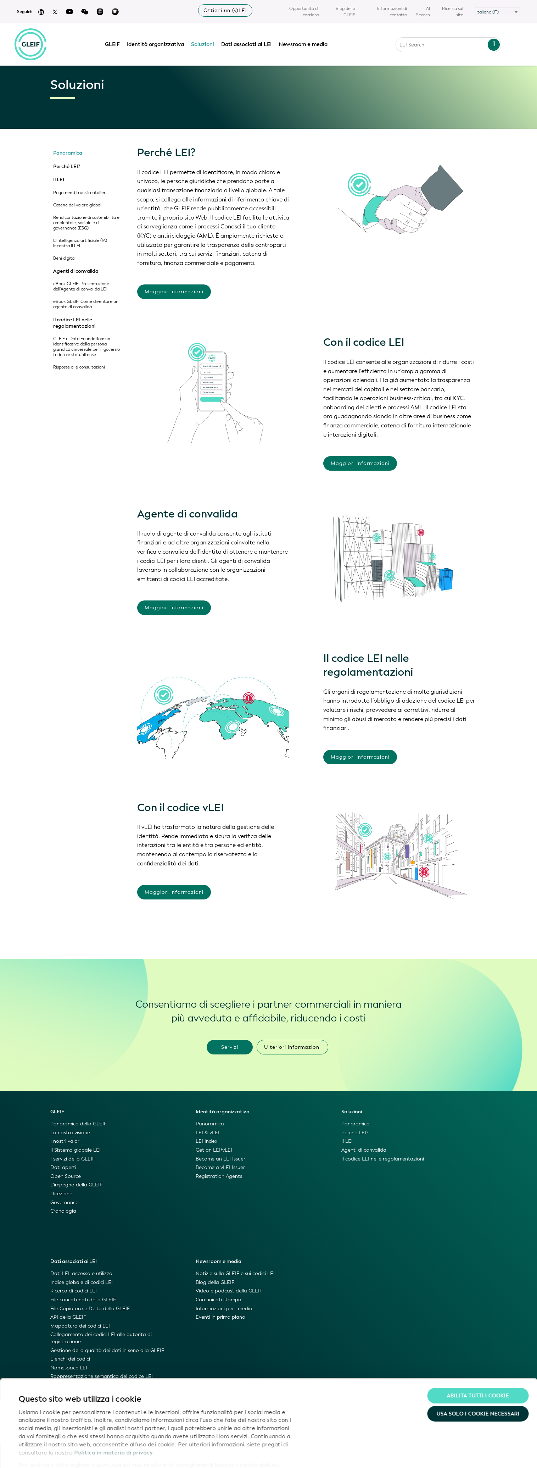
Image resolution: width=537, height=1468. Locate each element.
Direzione (61, 1193)
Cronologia (63, 1211)
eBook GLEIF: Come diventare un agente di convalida (85, 304)
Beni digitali (65, 258)
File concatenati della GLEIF (83, 1299)
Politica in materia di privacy (113, 1423)
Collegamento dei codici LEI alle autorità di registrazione (101, 1338)
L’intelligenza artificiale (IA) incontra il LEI (80, 243)
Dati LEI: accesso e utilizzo (81, 1273)
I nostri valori (65, 1141)
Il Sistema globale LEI (75, 1150)
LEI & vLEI (207, 1132)
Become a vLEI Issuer (220, 1167)
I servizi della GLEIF (72, 1159)
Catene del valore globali (77, 205)
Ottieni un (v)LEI (225, 10)
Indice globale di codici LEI (81, 1282)
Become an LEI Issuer (220, 1159)
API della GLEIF (68, 1317)
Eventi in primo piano (220, 1317)
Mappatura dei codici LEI (80, 1326)
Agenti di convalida (76, 271)
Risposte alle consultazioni (79, 367)
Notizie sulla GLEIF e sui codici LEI (235, 1273)
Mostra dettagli (39, 1454)
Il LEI (58, 180)
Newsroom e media (304, 43)
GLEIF (114, 43)
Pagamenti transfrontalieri (80, 192)
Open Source (65, 1176)
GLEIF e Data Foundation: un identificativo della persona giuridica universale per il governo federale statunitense (86, 347)
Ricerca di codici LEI (73, 1290)
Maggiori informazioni (174, 291)
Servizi (229, 1047)
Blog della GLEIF (345, 12)
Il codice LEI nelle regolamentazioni (74, 323)
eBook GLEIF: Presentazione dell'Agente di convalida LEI (81, 286)
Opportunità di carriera (304, 12)
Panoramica (67, 153)
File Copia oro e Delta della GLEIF (90, 1308)
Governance (64, 1202)
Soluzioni (204, 43)
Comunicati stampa (218, 1299)
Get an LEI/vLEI (214, 1150)
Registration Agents (219, 1176)
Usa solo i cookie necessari (477, 1384)
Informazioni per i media (224, 1308)
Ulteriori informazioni (292, 1047)
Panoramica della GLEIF (78, 1123)
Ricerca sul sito (452, 12)
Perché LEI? (66, 167)
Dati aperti (63, 1167)
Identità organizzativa (157, 43)
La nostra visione (70, 1132)
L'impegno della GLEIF (76, 1184)
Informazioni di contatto (392, 12)
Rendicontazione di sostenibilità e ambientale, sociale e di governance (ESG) (86, 223)
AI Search (423, 12)
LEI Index (206, 1141)
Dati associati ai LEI (248, 43)
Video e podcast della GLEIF (229, 1290)
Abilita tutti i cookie (478, 1366)
